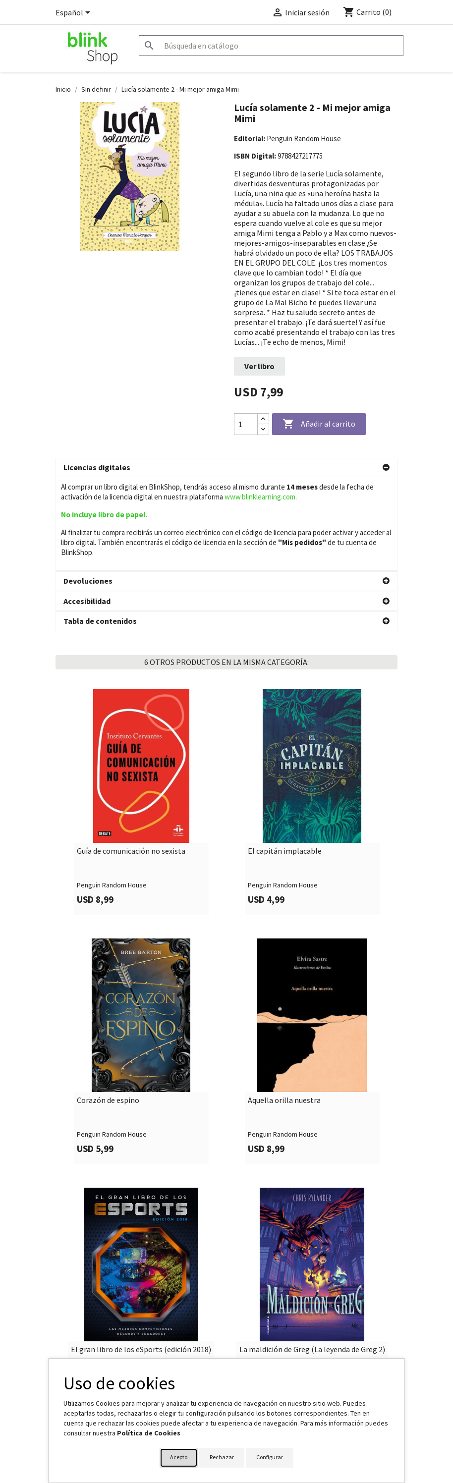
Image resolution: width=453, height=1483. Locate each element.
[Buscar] (271, 45)
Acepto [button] (178, 1457)
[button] (226, 467)
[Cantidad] (246, 424)
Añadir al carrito (319, 424)
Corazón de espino (108, 1007)
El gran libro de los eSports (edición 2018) (141, 1256)
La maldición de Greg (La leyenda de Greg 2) (312, 1256)
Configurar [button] (269, 1457)
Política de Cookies (148, 1432)
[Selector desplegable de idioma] (75, 13)
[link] (141, 708)
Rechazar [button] (222, 1457)
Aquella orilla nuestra (284, 1007)
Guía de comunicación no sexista (131, 758)
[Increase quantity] (263, 419)
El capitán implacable (285, 758)
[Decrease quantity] (263, 429)
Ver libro (259, 366)
